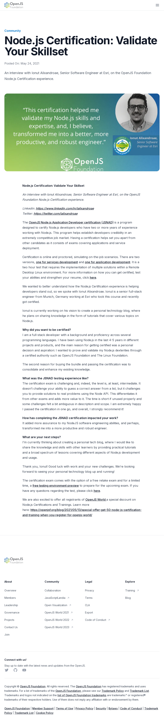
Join (7, 634)
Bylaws (113, 708)
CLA (87, 605)
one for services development (57, 262)
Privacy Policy (84, 708)
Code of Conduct (98, 619)
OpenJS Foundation (33, 686)
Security (101, 708)
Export (89, 612)
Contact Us (11, 627)
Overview (10, 590)
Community (12, 31)
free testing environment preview (56, 485)
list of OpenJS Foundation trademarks (81, 695)
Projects (9, 619)
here (93, 277)
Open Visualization (58, 605)
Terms (89, 597)
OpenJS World (95, 499)
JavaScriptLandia (57, 597)
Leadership (11, 605)
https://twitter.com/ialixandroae (56, 213)
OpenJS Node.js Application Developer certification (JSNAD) (71, 222)
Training (132, 590)
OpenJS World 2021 (59, 612)
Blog (128, 597)
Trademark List (139, 690)
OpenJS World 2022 (59, 619)
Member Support (43, 708)
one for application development (107, 262)
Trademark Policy (113, 690)
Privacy (89, 590)
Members (10, 597)
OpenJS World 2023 (59, 627)
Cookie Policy (44, 712)
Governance (11, 612)
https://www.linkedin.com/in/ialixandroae (65, 208)
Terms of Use (64, 708)
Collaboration (53, 590)
